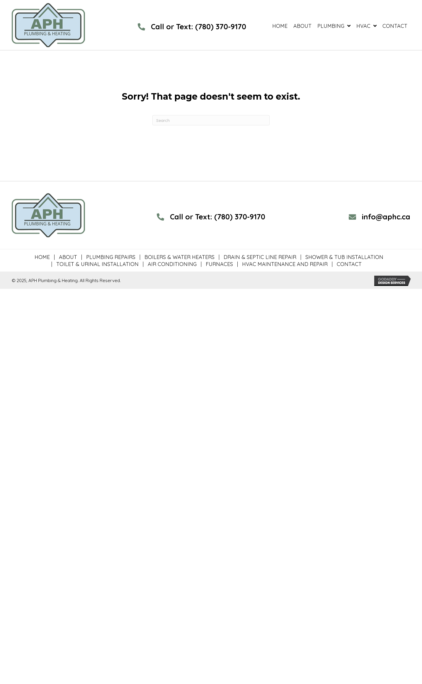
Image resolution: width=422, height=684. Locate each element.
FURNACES (219, 264)
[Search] (211, 120)
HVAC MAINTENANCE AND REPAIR (285, 264)
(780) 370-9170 (220, 26)
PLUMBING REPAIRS (110, 257)
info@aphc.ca (386, 216)
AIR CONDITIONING (172, 264)
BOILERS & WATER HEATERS (179, 257)
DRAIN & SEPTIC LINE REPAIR (260, 257)
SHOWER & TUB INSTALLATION (344, 257)
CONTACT (349, 264)
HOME (42, 257)
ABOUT (68, 257)
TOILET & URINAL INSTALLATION (97, 264)
